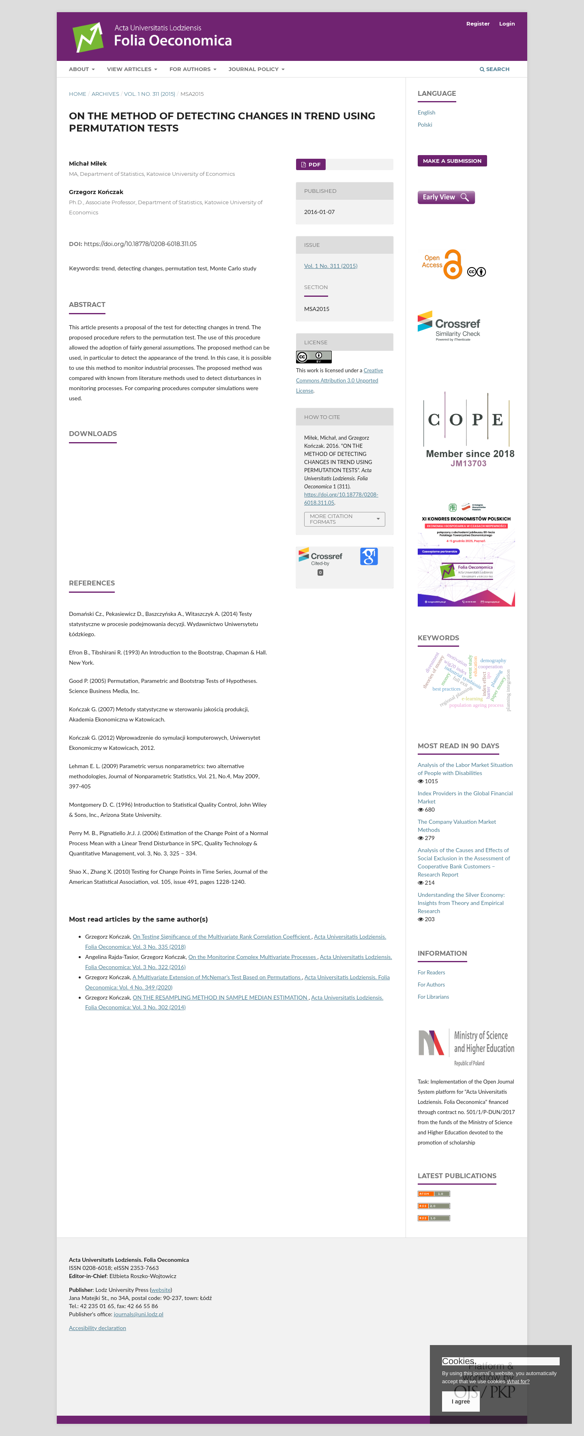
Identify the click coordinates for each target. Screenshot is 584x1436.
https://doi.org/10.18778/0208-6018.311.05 (140, 244)
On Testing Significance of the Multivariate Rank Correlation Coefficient (222, 936)
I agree (461, 1401)
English (427, 112)
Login (507, 23)
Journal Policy (254, 69)
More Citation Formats (331, 519)
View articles (130, 69)
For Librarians (433, 996)
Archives (105, 94)
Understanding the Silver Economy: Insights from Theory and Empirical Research (461, 902)
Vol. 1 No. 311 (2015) (149, 94)
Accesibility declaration (97, 1327)
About (79, 69)
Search (495, 69)
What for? (518, 1381)
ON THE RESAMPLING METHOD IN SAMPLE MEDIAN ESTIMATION (221, 997)
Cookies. (459, 1361)
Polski (425, 124)
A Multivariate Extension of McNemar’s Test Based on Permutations (217, 977)
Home (77, 94)
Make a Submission (452, 161)
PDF (313, 164)
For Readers (431, 972)
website (161, 1289)
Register (478, 23)
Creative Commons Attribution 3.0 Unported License (339, 380)
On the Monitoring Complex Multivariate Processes (253, 956)
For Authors (191, 69)
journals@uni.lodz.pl (138, 1314)
